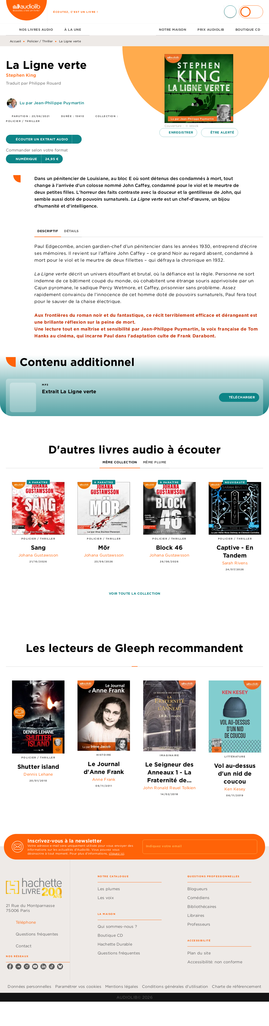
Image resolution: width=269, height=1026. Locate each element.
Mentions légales (121, 986)
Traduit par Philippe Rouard (33, 83)
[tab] (11, 29)
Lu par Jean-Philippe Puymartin (52, 102)
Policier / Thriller (40, 41)
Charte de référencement (236, 986)
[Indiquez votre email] (193, 847)
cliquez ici (116, 853)
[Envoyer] (251, 847)
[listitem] (10, 966)
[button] (44, 139)
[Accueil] (26, 11)
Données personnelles (29, 986)
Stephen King (21, 75)
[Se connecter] (251, 11)
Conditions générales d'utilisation (175, 986)
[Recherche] (230, 11)
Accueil (15, 41)
